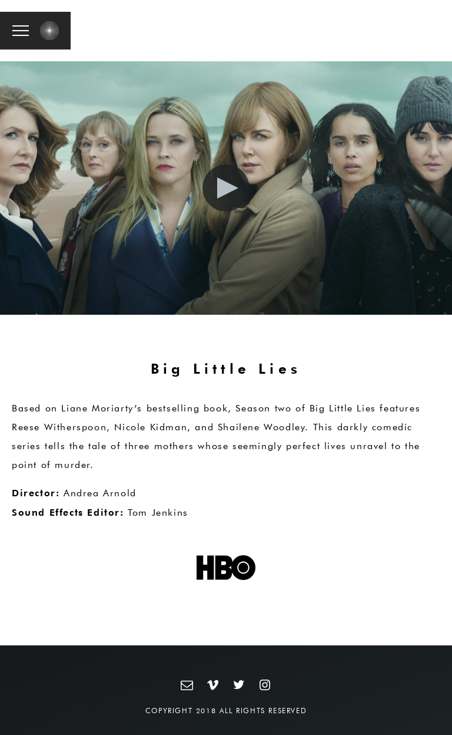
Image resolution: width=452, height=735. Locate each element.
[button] (20, 30)
